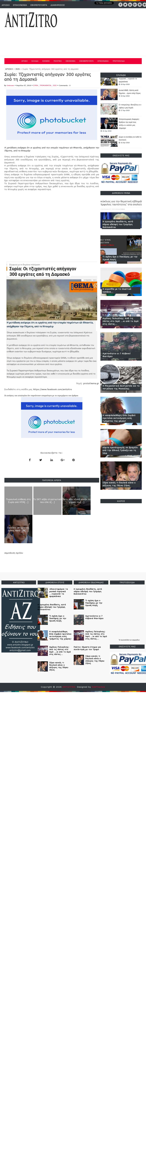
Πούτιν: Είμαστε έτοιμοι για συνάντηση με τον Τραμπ (87, 648)
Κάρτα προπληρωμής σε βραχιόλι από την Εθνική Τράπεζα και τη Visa (120, 450)
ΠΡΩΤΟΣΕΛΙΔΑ (119, 61)
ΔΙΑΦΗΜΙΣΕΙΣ (58, 5)
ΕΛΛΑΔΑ (35, 61)
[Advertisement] (90, 32)
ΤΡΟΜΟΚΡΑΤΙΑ (46, 85)
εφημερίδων (136, 640)
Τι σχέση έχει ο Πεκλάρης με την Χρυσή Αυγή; (120, 258)
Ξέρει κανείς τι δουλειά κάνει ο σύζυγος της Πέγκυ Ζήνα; (119, 484)
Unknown (10, 85)
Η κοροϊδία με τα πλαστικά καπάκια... (117, 290)
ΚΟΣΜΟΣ (46, 61)
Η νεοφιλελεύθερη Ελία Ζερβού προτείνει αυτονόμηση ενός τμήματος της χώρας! (119, 418)
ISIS (17, 69)
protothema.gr (91, 383)
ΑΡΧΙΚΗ (6, 5)
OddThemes (98, 687)
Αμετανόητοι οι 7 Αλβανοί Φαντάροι (116, 355)
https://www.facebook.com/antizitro (52, 389)
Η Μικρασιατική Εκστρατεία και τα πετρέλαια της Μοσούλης (121, 387)
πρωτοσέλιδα (125, 640)
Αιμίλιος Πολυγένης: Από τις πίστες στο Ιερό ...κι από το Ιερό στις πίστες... (121, 321)
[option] (121, 80)
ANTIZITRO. (69, 687)
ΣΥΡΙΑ (36, 85)
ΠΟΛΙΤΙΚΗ (57, 61)
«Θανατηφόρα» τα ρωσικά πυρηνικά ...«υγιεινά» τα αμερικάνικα (128, 79)
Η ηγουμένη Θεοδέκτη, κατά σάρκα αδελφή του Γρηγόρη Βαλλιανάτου (118, 224)
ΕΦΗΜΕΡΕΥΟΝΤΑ (38, 5)
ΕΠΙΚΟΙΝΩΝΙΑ (20, 5)
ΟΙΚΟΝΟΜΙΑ (70, 61)
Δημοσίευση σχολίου (13, 553)
